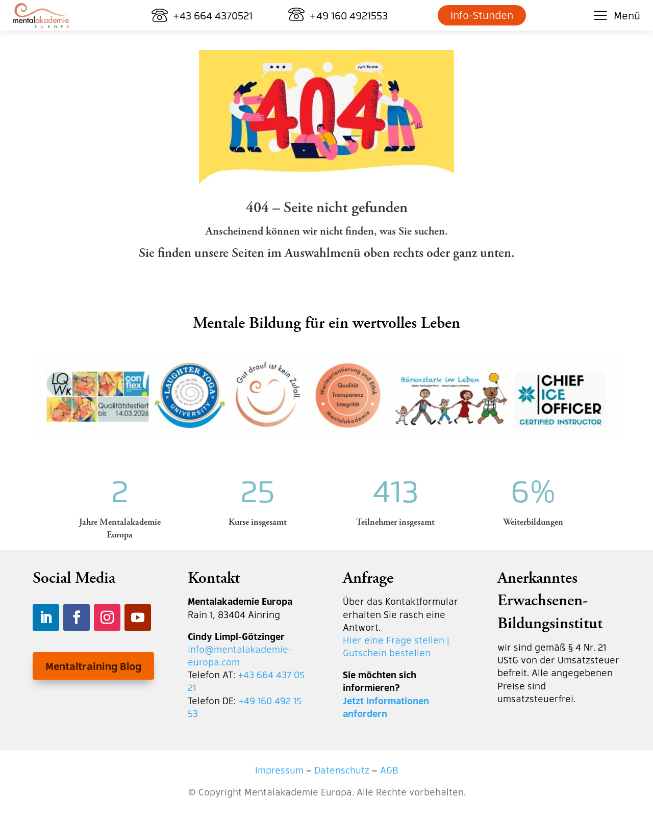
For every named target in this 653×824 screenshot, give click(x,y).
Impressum (279, 769)
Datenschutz (341, 769)
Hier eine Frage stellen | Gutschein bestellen (396, 646)
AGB (389, 769)
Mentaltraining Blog (93, 666)
